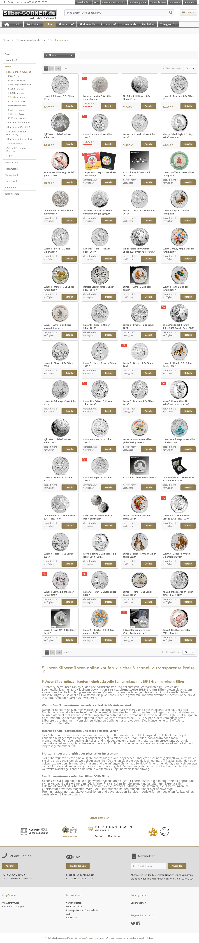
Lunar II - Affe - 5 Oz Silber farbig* (137, 288)
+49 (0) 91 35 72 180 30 (35, 2)
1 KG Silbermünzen (16, 109)
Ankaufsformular (10, 902)
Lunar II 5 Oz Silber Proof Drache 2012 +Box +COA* (176, 517)
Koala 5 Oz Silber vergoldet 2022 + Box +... (177, 631)
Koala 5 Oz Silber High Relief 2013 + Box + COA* (178, 593)
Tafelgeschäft (12, 193)
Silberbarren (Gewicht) (18, 127)
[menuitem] (119, 14)
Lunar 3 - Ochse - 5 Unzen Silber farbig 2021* (176, 555)
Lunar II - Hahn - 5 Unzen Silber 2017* (96, 250)
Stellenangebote (138, 2)
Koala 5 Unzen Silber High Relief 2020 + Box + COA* (176, 403)
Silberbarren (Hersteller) (19, 139)
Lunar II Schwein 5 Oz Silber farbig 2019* (59, 593)
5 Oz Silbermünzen (16, 97)
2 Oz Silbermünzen (16, 93)
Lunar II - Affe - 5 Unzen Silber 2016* (139, 212)
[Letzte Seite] (58, 68)
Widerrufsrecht (74, 906)
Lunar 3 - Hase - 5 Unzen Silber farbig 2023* (139, 555)
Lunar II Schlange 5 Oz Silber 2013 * (59, 98)
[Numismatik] (129, 24)
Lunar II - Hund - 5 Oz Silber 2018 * (58, 479)
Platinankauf (11, 175)
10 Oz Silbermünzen (16, 101)
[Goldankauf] (33, 24)
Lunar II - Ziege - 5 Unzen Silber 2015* (96, 326)
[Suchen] (171, 12)
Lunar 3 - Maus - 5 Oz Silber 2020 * (98, 136)
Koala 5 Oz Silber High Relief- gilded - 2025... (59, 174)
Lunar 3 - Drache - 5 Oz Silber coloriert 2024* (98, 631)
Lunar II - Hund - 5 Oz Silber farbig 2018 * (177, 365)
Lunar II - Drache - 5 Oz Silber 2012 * (178, 98)
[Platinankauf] (108, 24)
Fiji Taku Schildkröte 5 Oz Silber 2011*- (57, 441)
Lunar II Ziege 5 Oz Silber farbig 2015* (176, 212)
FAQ (96, 2)
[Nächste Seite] (51, 68)
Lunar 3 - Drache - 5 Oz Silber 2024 (138, 326)
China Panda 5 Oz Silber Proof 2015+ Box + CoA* (60, 517)
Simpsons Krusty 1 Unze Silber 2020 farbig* (99, 174)
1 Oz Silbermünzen (16, 88)
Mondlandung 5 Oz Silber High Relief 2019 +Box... (99, 555)
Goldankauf (11, 60)
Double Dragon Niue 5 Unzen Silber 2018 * (98, 288)
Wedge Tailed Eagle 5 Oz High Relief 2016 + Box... (178, 136)
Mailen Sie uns (78, 865)
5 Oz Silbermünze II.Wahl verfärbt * (136, 174)
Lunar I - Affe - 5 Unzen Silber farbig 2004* (178, 174)
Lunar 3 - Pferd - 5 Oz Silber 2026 (58, 365)
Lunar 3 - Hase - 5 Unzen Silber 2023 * (99, 365)
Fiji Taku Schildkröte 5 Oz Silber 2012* (57, 136)
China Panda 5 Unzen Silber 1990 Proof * (58, 212)
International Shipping (114, 2)
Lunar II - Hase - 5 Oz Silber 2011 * (97, 441)
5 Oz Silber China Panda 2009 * (139, 477)
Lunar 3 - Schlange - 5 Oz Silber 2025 (60, 403)
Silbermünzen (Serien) (18, 122)
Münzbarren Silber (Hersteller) (16, 133)
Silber (8, 66)
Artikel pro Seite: (172, 68)
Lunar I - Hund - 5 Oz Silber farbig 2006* (137, 593)
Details (69, 106)
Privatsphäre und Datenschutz (82, 910)
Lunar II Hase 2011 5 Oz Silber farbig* (60, 631)
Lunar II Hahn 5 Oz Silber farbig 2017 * (176, 288)
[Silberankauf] (66, 24)
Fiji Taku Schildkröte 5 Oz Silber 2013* (136, 98)
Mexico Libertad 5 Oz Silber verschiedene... (98, 98)
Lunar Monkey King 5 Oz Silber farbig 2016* (179, 250)
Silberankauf (11, 162)
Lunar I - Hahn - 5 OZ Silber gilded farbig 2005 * (137, 441)
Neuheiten (10, 187)
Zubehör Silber (14, 143)
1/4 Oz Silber (13, 76)
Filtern (50, 55)
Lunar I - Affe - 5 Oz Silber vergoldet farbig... (57, 326)
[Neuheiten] (148, 24)
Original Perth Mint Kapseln (16, 150)
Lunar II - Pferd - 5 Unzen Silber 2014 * (57, 250)
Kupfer (10, 155)
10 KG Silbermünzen (16, 118)
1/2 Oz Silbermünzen (17, 80)
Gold (7, 54)
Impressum (72, 917)
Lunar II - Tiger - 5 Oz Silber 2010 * (97, 479)
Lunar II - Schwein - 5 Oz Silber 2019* (139, 136)
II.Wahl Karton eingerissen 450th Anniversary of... (137, 631)
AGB (68, 913)
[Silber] (49, 24)
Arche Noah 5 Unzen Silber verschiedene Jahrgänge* (97, 212)
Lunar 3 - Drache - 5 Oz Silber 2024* (138, 403)
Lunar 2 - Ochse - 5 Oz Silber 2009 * (138, 365)
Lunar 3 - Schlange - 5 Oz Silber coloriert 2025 (179, 441)
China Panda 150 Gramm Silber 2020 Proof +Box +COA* (178, 326)
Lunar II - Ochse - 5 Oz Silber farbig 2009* (59, 288)
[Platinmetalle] (87, 24)
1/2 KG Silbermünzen (17, 105)
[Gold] (17, 24)
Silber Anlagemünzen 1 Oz (19, 84)
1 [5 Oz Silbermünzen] (46, 68)
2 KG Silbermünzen (16, 114)
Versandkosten (158, 2)
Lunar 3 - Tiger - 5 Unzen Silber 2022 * (99, 593)
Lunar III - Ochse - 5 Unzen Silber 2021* (97, 403)
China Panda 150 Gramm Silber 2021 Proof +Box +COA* (139, 250)
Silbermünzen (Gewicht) (18, 71)
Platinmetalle (12, 168)
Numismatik (11, 181)
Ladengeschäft (138, 902)
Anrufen (10, 865)
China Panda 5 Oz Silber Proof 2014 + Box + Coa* (178, 479)
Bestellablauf (83, 2)
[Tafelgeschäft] (168, 24)
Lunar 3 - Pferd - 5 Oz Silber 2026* (58, 555)
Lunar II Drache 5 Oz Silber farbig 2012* (137, 517)
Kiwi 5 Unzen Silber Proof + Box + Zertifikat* (97, 517)
